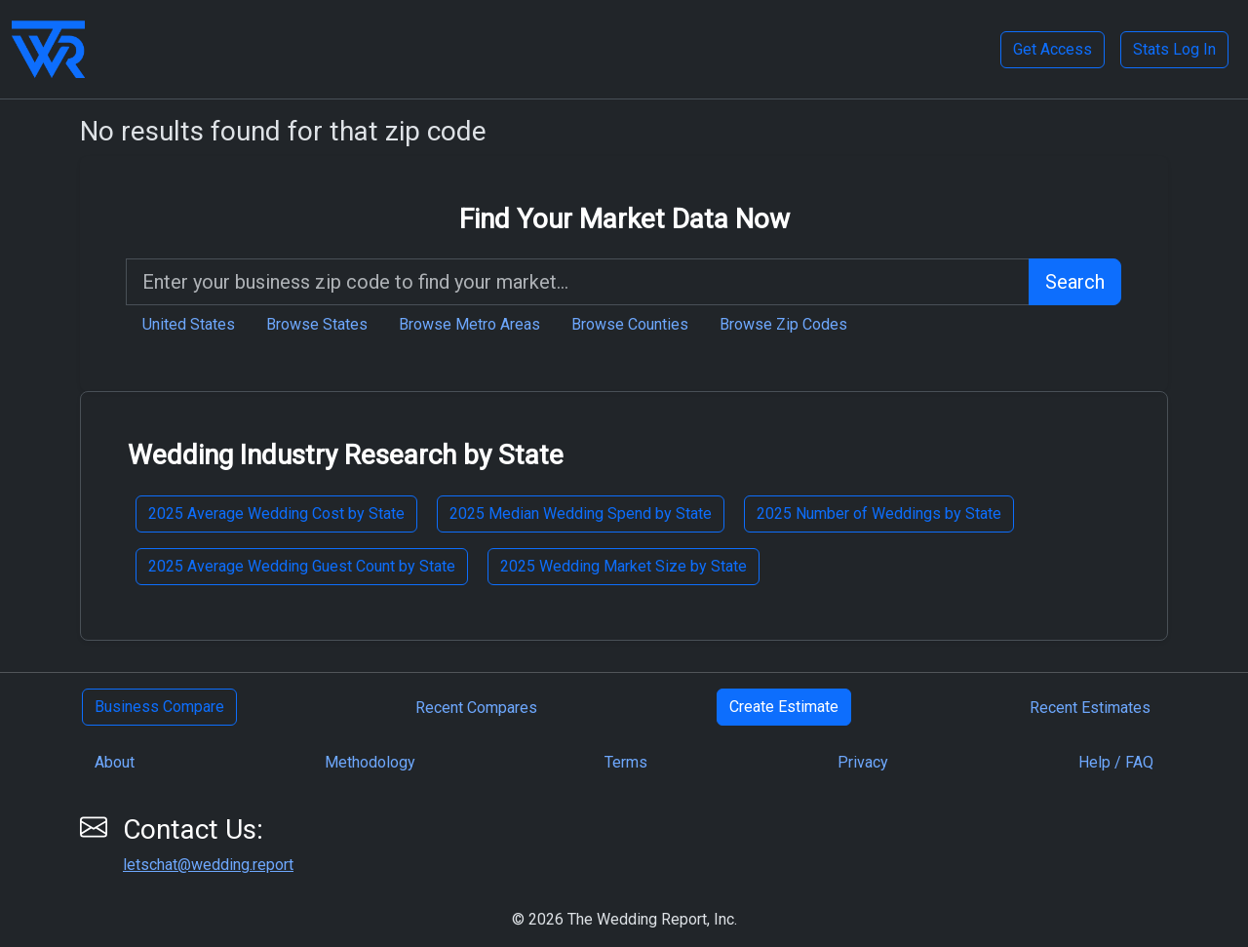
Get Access (1052, 49)
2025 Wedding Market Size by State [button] (623, 566)
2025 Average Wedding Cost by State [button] (276, 513)
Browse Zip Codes (783, 324)
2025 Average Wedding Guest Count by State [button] (301, 566)
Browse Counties (629, 324)
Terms (625, 762)
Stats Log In (1174, 49)
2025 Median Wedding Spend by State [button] (580, 513)
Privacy (863, 762)
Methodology (370, 762)
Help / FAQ (1115, 762)
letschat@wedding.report (208, 864)
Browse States (317, 324)
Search (1075, 282)
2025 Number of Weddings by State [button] (879, 513)
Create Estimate (783, 706)
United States (188, 324)
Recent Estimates (1090, 707)
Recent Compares (476, 707)
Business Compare (159, 706)
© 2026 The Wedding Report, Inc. (624, 919)
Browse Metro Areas (469, 324)
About (115, 762)
